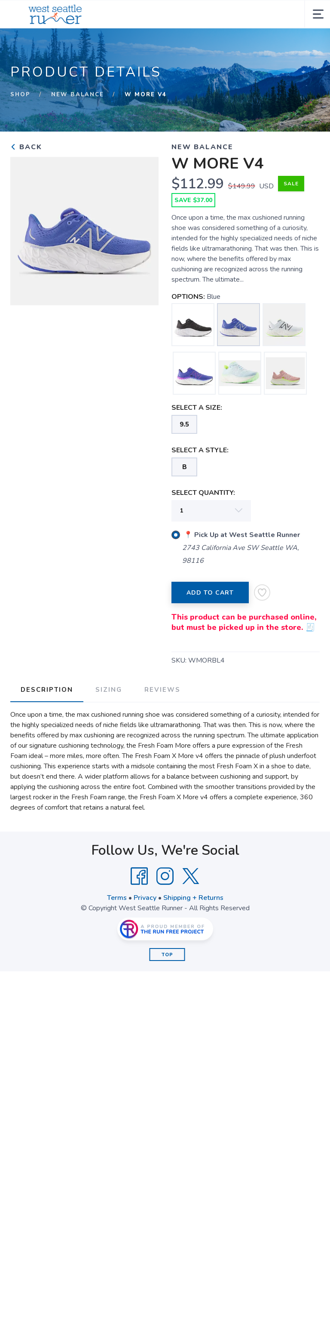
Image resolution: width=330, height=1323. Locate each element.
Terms (117, 897)
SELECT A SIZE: (196, 407)
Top (167, 955)
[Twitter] (191, 876)
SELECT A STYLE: (200, 450)
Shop (20, 94)
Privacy (145, 897)
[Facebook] (139, 876)
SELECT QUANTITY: (203, 492)
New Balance (77, 94)
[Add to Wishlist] (262, 592)
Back (26, 147)
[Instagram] (165, 876)
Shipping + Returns (193, 897)
